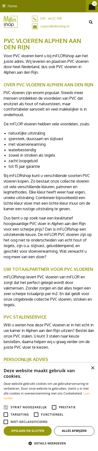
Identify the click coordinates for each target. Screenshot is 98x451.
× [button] (92, 368)
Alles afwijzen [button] (74, 431)
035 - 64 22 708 (51, 18)
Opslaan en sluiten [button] (27, 431)
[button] (49, 443)
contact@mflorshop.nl (54, 26)
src (90, 21)
